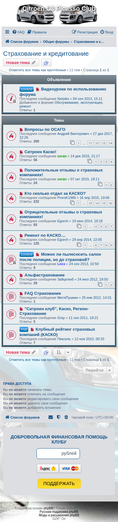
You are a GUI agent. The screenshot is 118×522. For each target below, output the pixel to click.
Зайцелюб (65, 279)
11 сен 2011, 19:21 (83, 318)
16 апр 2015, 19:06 (95, 198)
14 (110, 143)
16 (110, 203)
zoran (61, 156)
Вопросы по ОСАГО (45, 129)
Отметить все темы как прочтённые (37, 70)
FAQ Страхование (43, 293)
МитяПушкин (67, 297)
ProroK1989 (66, 198)
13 (103, 143)
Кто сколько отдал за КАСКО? (55, 193)
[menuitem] (18, 32)
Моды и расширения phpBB (59, 515)
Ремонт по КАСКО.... (45, 235)
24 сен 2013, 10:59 (84, 264)
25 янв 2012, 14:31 (96, 297)
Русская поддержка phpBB (59, 511)
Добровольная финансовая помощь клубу (59, 439)
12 (96, 143)
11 (90, 143)
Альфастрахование (45, 275)
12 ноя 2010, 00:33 (89, 339)
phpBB (48, 508)
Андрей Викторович (73, 134)
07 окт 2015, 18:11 (85, 179)
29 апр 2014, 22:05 (87, 239)
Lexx (61, 264)
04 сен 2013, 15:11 (88, 99)
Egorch (62, 221)
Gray (61, 318)
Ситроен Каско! (40, 151)
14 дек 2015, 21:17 (85, 156)
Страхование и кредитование (46, 53)
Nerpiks (63, 99)
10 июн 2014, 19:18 (87, 221)
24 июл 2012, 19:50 (92, 279)
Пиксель (63, 339)
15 (103, 203)
